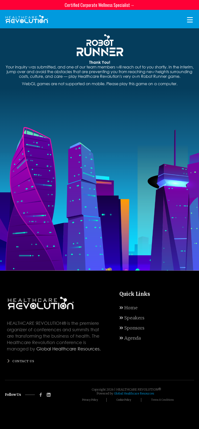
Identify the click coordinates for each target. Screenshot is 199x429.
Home (128, 308)
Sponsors (131, 328)
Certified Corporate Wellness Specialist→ (99, 5)
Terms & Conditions (162, 399)
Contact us (23, 361)
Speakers (131, 318)
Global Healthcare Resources (134, 393)
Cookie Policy (123, 399)
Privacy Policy (90, 399)
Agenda (130, 338)
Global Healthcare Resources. (68, 348)
